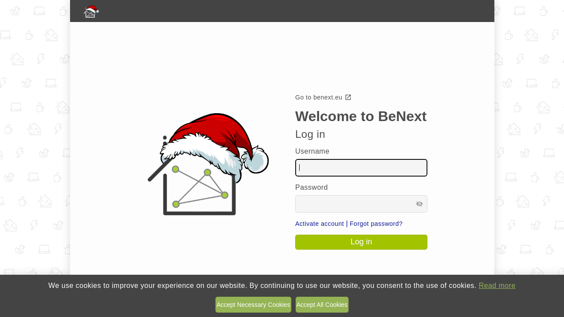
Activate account (319, 223)
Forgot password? (376, 223)
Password (311, 187)
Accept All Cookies (322, 304)
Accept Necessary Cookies (253, 304)
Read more (497, 285)
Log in (361, 241)
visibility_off (419, 203)
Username (312, 151)
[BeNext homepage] (282, 11)
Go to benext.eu (323, 97)
